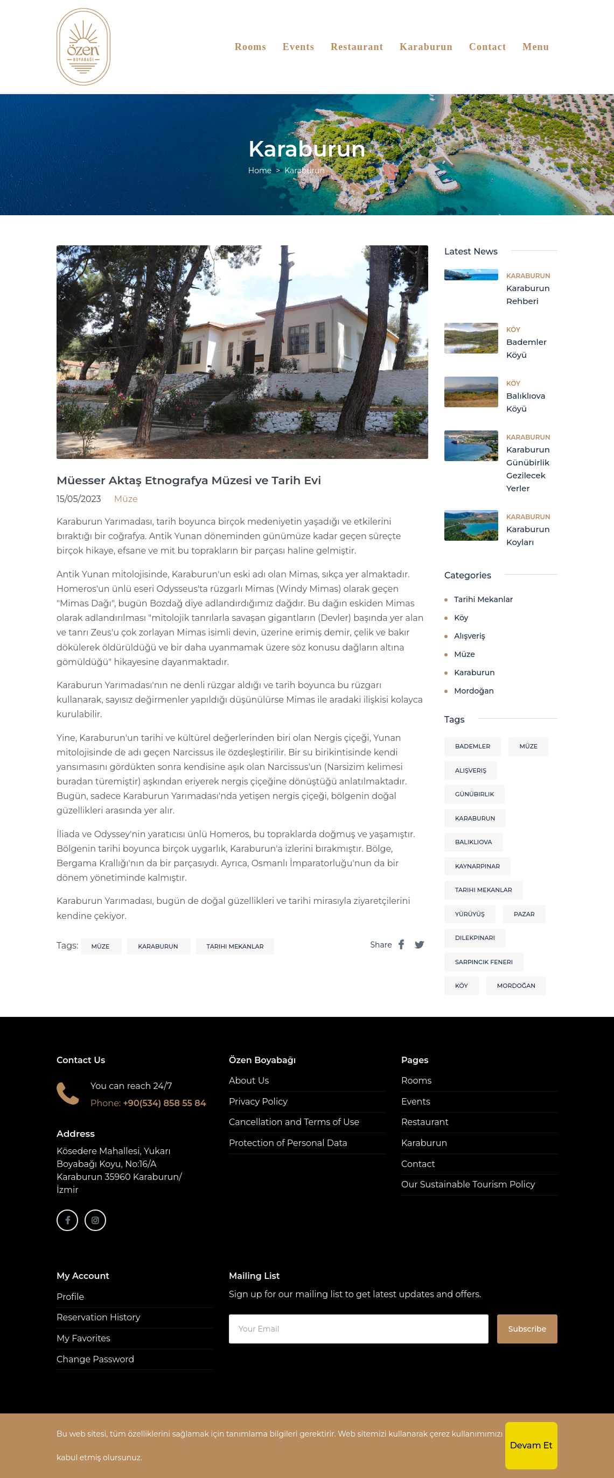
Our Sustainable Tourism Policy (468, 1184)
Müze (464, 654)
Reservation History (98, 1317)
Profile (70, 1297)
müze (101, 946)
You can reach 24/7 (131, 1086)
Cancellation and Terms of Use (294, 1122)
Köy (513, 330)
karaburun (158, 946)
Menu (535, 46)
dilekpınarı (475, 938)
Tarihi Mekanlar (483, 599)
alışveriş (470, 770)
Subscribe (527, 1329)
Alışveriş (469, 636)
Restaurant (357, 46)
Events (299, 46)
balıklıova (473, 842)
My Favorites (83, 1338)
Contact (487, 46)
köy (461, 985)
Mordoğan (474, 691)
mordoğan (516, 985)
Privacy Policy (258, 1102)
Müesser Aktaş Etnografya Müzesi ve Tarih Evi (189, 480)
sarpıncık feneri (484, 962)
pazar (524, 914)
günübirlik (474, 794)
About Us (249, 1081)
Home (259, 170)
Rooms (251, 46)
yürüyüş (470, 914)
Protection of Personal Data (288, 1143)
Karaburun (426, 46)
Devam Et (531, 1445)
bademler (472, 746)
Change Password (95, 1359)
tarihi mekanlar (235, 946)
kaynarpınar (477, 866)
